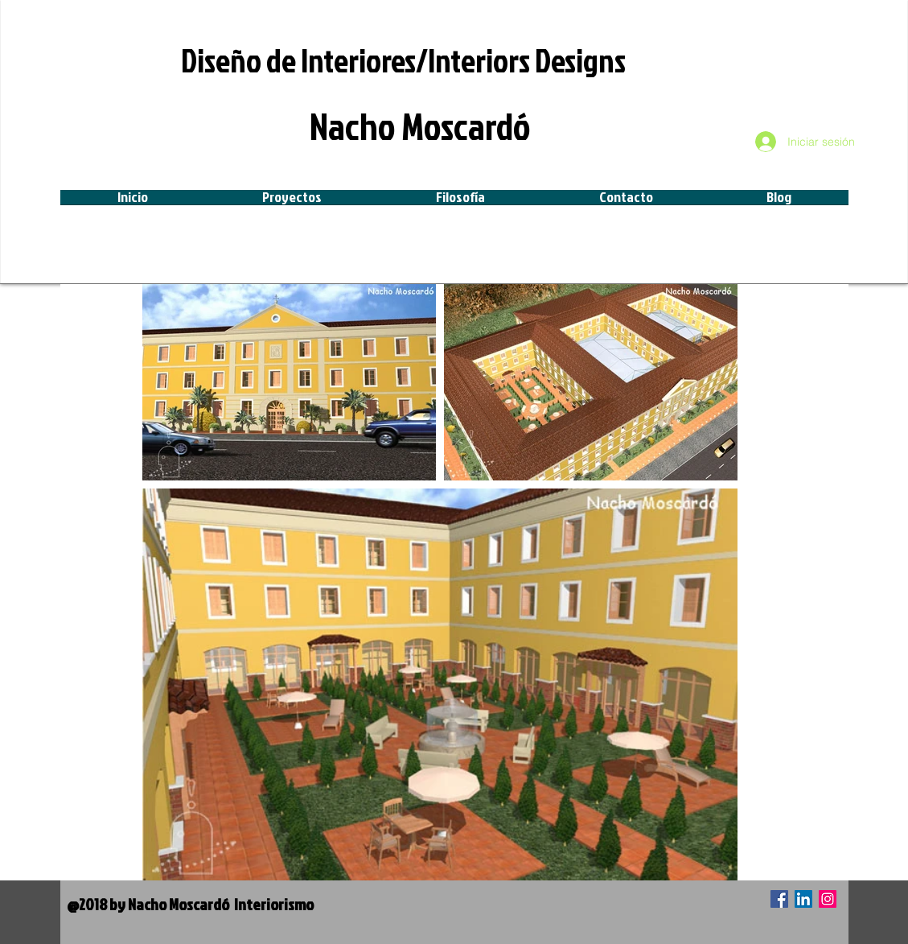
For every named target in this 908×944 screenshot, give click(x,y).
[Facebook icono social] (779, 899)
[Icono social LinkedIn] (803, 899)
